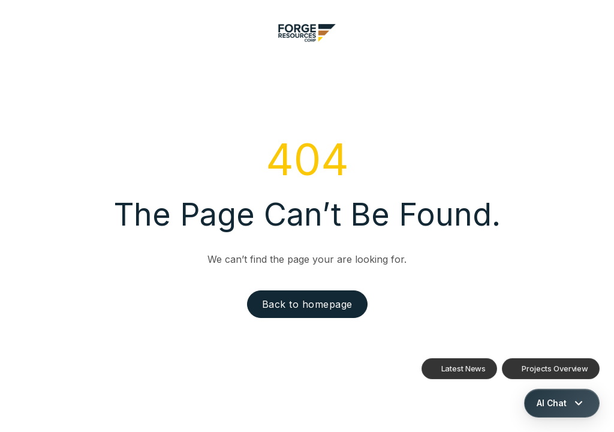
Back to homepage (307, 304)
